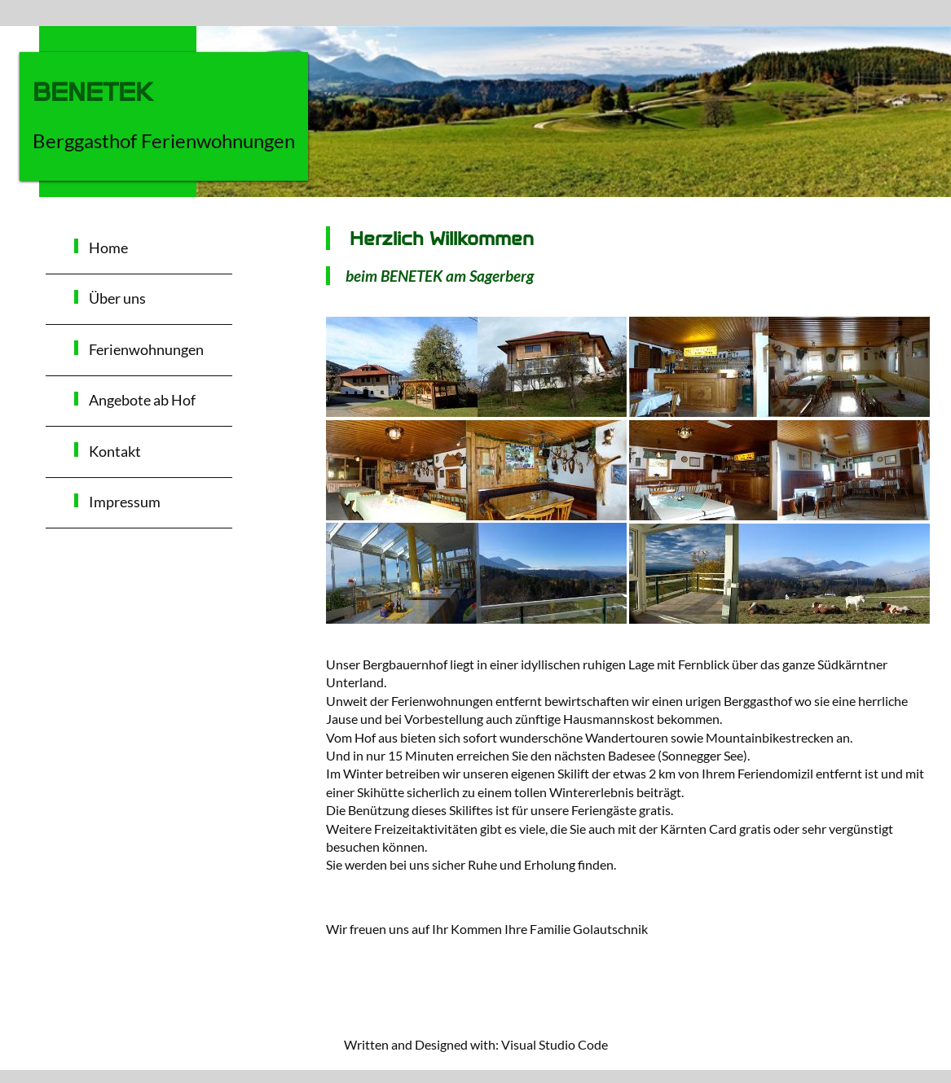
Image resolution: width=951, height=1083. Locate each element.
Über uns (117, 298)
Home (108, 247)
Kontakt (115, 451)
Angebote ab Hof (142, 400)
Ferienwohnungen (146, 349)
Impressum (125, 502)
